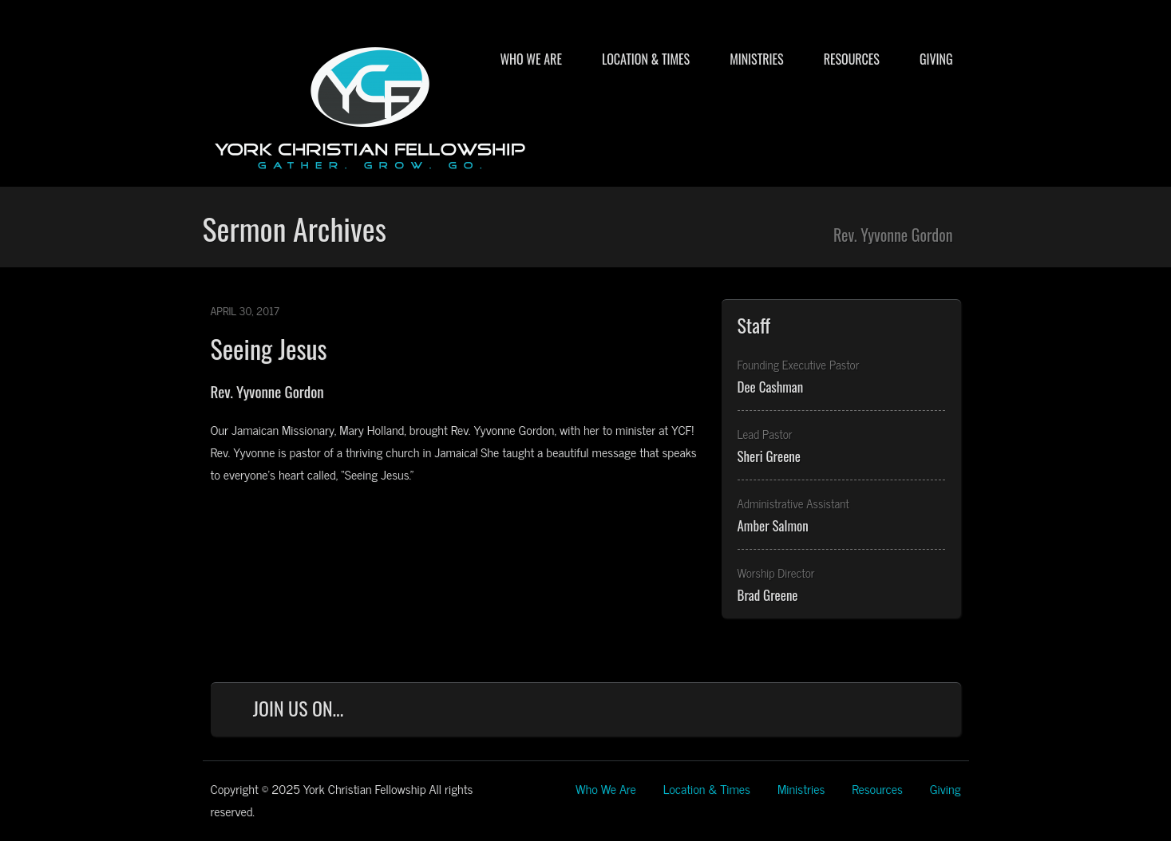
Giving (936, 59)
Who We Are (530, 59)
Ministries (756, 59)
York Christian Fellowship (370, 104)
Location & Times (646, 59)
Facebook (780, 712)
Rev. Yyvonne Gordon (267, 391)
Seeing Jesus (269, 348)
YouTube (885, 712)
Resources (852, 59)
